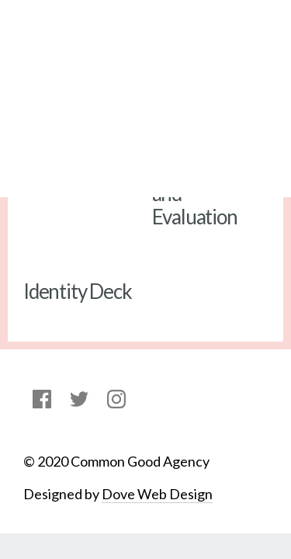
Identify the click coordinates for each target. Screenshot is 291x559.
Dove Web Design (157, 493)
